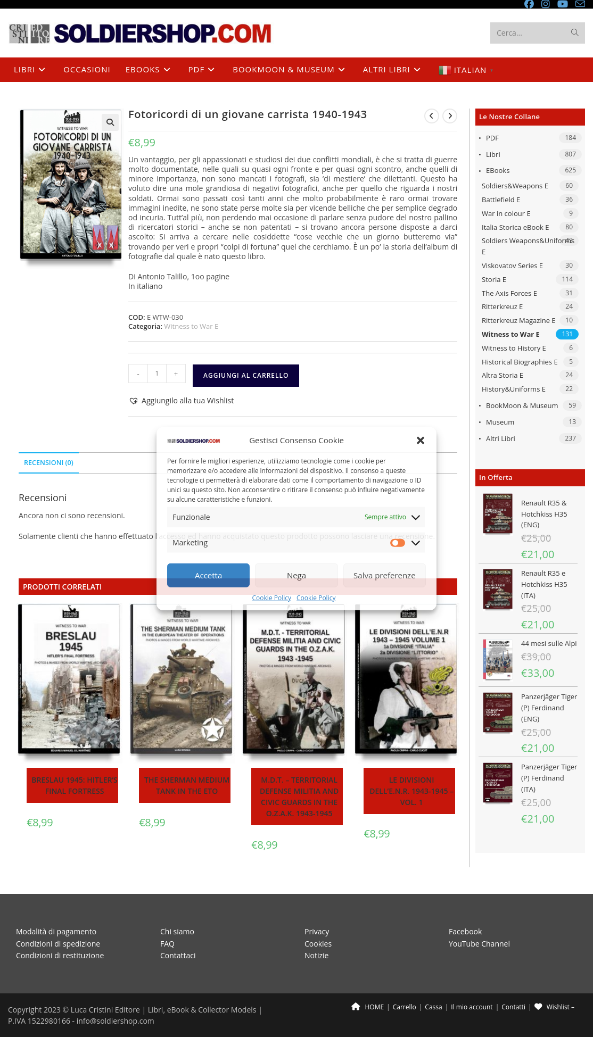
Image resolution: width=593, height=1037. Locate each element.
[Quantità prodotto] (157, 373)
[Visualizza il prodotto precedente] (431, 116)
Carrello (404, 1006)
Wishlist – (554, 1006)
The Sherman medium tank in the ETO (186, 785)
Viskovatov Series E (512, 265)
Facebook (465, 931)
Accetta (208, 575)
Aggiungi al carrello (246, 375)
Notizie (316, 955)
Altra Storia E (502, 375)
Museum (500, 422)
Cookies (318, 944)
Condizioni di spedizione (58, 944)
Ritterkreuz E (502, 306)
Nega (296, 575)
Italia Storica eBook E (515, 227)
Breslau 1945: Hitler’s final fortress (74, 785)
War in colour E (506, 213)
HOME (367, 1006)
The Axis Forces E (509, 293)
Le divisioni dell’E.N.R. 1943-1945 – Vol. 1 (411, 791)
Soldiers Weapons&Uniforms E (528, 246)
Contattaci (178, 955)
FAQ (167, 944)
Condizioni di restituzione (60, 955)
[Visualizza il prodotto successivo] (449, 116)
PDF (492, 138)
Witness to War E (511, 334)
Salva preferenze (384, 575)
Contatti (513, 1006)
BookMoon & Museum (522, 405)
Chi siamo (177, 931)
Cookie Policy (271, 597)
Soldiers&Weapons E (515, 185)
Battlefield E (501, 199)
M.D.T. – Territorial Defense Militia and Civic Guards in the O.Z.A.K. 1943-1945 (299, 796)
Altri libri (500, 438)
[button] (420, 440)
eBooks (497, 170)
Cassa (433, 1006)
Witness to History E (514, 348)
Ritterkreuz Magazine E (519, 320)
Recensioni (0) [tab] (48, 462)
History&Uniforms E (514, 389)
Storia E (494, 279)
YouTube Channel (479, 944)
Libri (493, 154)
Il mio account (471, 1006)
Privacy (316, 931)
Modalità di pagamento (56, 931)
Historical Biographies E (520, 362)
